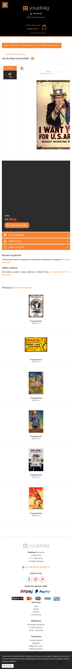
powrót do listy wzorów (15, 54)
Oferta (6, 45)
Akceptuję (7, 666)
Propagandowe (54, 45)
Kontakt (36, 609)
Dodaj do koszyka (18, 225)
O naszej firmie (36, 615)
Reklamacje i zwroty (36, 646)
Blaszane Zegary (28, 45)
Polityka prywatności (36, 649)
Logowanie (33, 33)
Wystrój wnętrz (15, 45)
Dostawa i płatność (36, 640)
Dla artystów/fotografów (36, 625)
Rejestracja (42, 33)
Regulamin (36, 643)
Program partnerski (36, 627)
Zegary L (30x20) (41, 45)
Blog (36, 606)
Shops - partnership (36, 630)
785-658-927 (37, 14)
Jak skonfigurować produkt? (16, 58)
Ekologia (36, 612)
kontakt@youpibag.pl (37, 17)
